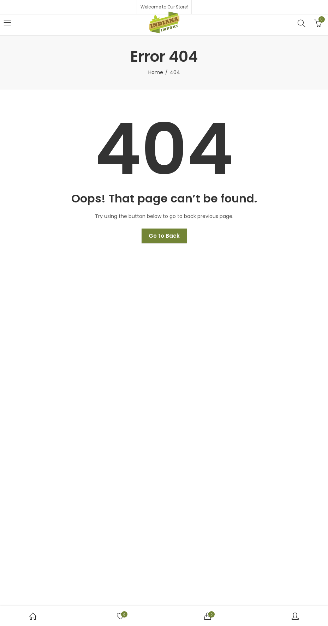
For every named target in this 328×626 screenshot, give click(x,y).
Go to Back (164, 235)
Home (155, 72)
